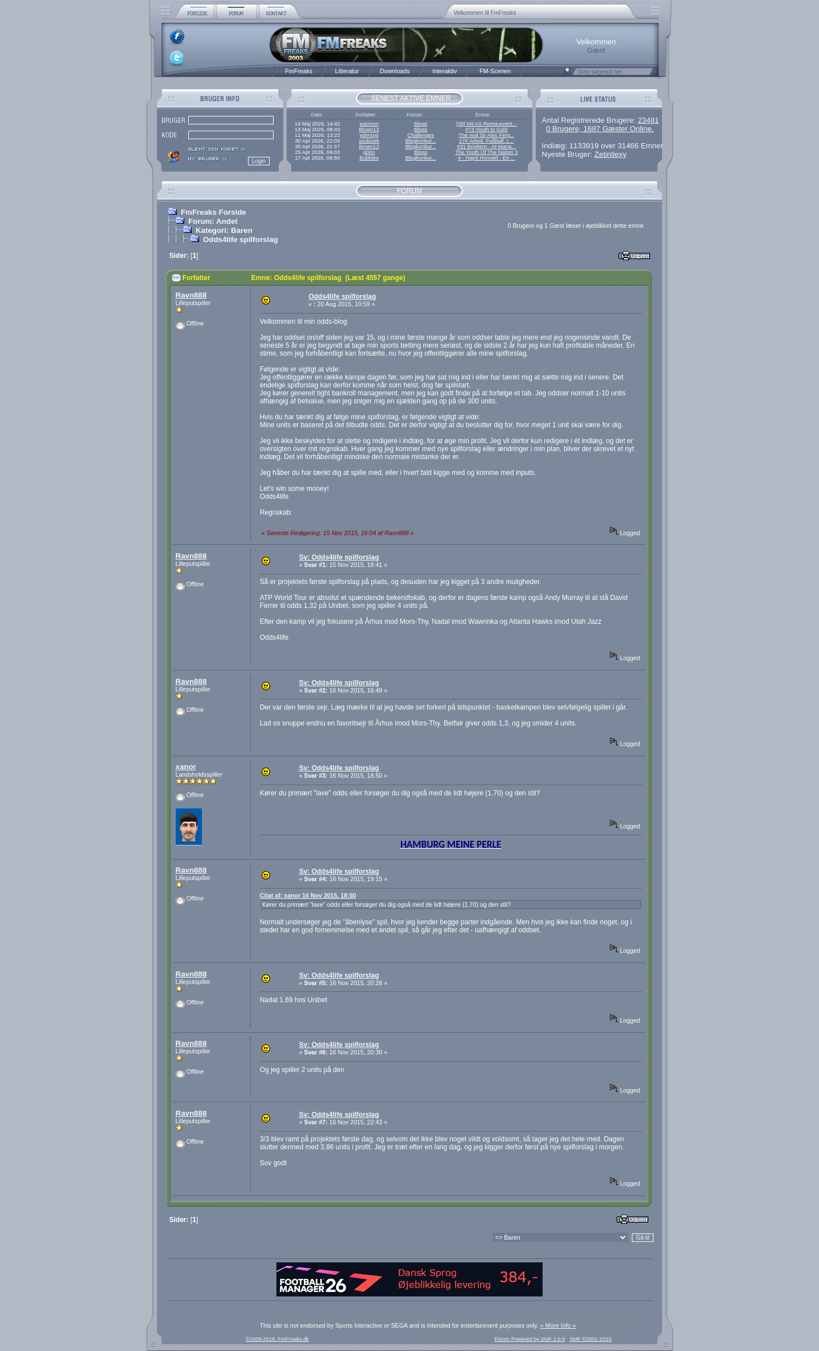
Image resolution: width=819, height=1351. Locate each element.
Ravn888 (191, 295)
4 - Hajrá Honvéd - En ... (486, 158)
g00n (369, 152)
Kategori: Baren (224, 230)
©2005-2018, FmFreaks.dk (277, 1339)
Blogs (420, 124)
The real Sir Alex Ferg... (486, 135)
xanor (186, 766)
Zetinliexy (610, 154)
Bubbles (369, 158)
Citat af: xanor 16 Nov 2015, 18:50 (308, 895)
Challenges (420, 135)
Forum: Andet (213, 221)
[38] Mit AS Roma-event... (486, 124)
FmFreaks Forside (213, 212)
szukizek (369, 141)
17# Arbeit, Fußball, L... (486, 141)
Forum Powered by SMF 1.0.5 (529, 1339)
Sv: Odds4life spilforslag (339, 557)
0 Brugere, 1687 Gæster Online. (600, 128)
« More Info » (558, 1325)
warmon (368, 124)
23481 (648, 120)
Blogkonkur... (421, 141)
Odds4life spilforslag (240, 239)
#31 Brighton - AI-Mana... (486, 146)
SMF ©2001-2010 (590, 1339)
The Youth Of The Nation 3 (486, 152)
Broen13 (369, 129)
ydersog (368, 135)
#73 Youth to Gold (486, 129)
